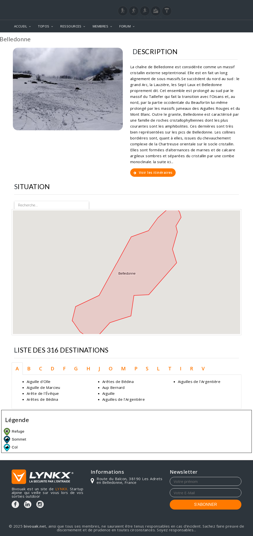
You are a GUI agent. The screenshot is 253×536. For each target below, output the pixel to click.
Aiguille (108, 393)
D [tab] (52, 368)
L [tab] (158, 368)
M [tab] (123, 368)
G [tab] (76, 368)
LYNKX (61, 488)
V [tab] (203, 368)
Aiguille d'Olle (39, 381)
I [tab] (180, 368)
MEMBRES (100, 26)
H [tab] (88, 368)
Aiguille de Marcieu (43, 387)
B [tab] (28, 368)
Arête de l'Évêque (43, 393)
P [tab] (135, 368)
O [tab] (111, 368)
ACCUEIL (20, 26)
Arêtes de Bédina (42, 399)
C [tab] (40, 368)
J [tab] (99, 368)
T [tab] (169, 368)
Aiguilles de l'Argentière (123, 399)
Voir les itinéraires (152, 172)
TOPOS (43, 26)
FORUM (125, 26)
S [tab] (147, 368)
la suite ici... (163, 161)
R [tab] (191, 368)
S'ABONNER (205, 504)
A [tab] (17, 368)
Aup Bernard (113, 387)
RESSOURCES (71, 26)
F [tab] (64, 368)
